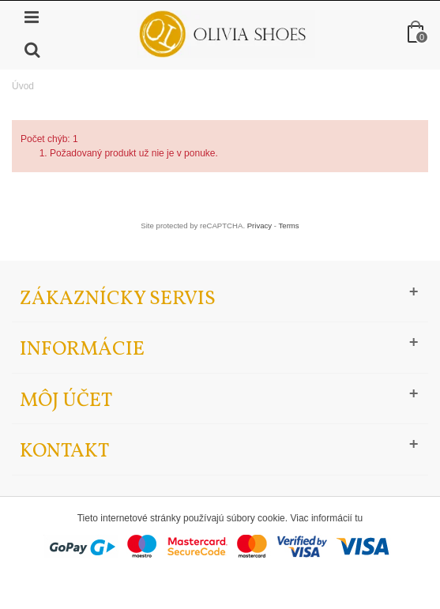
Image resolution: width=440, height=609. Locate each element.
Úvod (23, 86)
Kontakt (64, 451)
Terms (289, 225)
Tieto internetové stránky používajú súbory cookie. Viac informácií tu (220, 518)
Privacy (259, 225)
